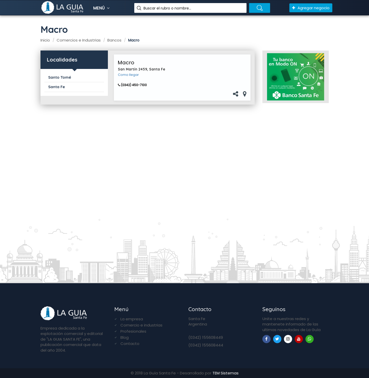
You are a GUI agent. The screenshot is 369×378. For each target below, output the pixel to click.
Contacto (129, 343)
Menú (102, 8)
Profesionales (133, 331)
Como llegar (128, 75)
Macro (126, 62)
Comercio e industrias (141, 325)
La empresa (131, 319)
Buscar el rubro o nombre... (167, 8)
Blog (124, 337)
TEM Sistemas (225, 373)
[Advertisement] (295, 191)
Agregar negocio (311, 8)
